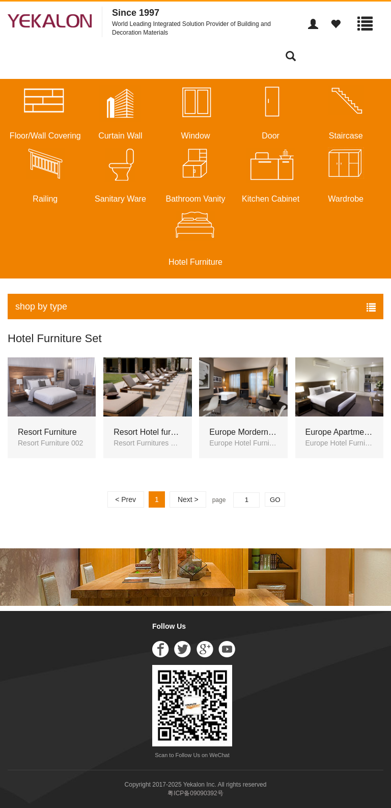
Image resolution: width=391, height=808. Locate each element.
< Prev (125, 499)
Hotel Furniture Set (55, 338)
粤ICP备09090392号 (195, 793)
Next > (188, 499)
